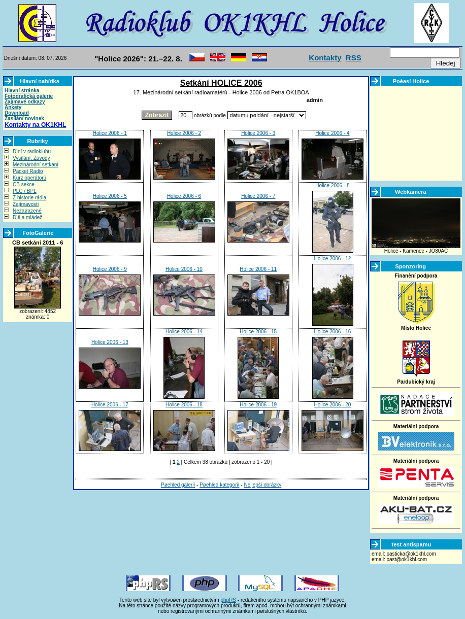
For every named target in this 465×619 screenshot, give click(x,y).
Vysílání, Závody (31, 158)
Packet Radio (28, 171)
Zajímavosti (26, 204)
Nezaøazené (27, 211)
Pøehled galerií (178, 485)
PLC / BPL (25, 191)
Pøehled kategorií (219, 485)
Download (17, 113)
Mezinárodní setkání (35, 164)
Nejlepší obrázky (262, 485)
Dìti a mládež (27, 217)
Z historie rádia (29, 197)
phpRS (228, 600)
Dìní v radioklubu (32, 151)
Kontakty (325, 57)
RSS (353, 57)
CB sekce (24, 184)
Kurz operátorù (29, 178)
